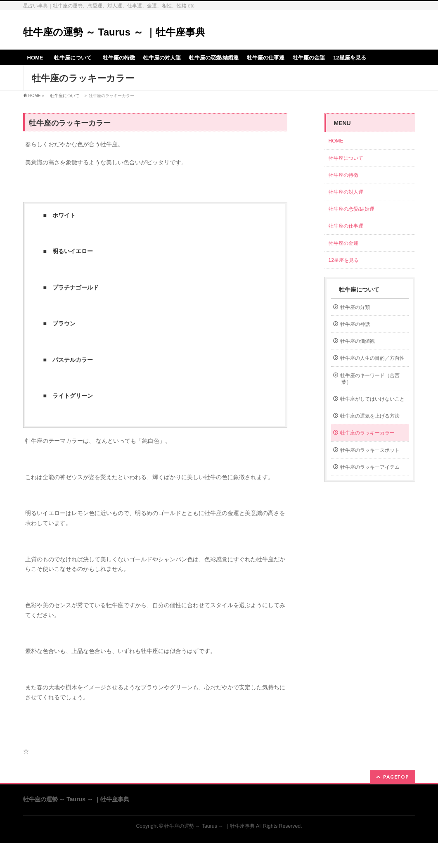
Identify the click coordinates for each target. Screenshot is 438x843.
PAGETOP (396, 776)
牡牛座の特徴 (343, 175)
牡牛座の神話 (355, 324)
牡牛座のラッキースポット (370, 450)
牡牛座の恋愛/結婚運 (351, 209)
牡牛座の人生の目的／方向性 (372, 358)
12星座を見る (344, 260)
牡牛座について (64, 95)
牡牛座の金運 (343, 243)
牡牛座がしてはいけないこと (372, 399)
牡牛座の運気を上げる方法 (370, 416)
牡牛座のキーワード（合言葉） (370, 379)
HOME (34, 95)
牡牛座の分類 (355, 307)
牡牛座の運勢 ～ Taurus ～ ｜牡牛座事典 (114, 32)
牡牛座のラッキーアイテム (370, 467)
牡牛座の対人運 (346, 192)
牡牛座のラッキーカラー (367, 433)
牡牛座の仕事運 (346, 226)
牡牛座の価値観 (357, 341)
